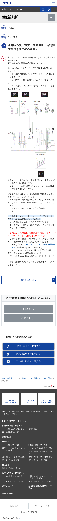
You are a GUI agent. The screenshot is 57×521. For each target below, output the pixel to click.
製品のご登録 (7, 493)
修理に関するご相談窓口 (28, 346)
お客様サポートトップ (15, 421)
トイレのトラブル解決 (10, 445)
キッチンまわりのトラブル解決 (40, 448)
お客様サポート (13, 378)
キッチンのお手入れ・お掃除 (13, 482)
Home (3, 378)
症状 (41, 378)
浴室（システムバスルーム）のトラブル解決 (14, 449)
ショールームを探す (48, 9)
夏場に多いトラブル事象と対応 (14, 457)
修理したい (6, 442)
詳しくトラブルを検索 (10, 460)
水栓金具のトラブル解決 (38, 445)
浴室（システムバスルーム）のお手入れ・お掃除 (40, 477)
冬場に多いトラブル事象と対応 (40, 457)
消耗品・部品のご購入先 (28, 361)
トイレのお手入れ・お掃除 (12, 476)
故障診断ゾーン (26, 378)
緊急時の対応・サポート (12, 426)
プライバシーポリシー (42, 506)
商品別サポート (8, 437)
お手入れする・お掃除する (13, 473)
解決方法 (47, 378)
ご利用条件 (14, 506)
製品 (36, 378)
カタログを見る (43, 9)
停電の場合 (33, 429)
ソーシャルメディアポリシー (28, 512)
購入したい (6, 465)
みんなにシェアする (10, 518)
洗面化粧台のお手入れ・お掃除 (40, 482)
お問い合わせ (7, 486)
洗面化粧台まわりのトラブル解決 (40, 452)
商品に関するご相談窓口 (28, 354)
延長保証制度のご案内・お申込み (40, 487)
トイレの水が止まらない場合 (13, 429)
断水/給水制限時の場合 (10, 432)
